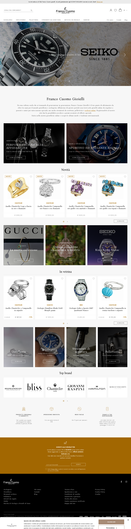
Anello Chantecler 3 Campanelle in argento (18, 306)
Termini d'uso (69, 495)
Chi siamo (110, 17)
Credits (97, 500)
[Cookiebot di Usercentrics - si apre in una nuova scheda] (12, 525)
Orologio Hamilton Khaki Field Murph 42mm (49, 306)
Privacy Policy (54, 466)
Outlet (6, 507)
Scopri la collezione (16, 155)
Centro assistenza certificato (75, 507)
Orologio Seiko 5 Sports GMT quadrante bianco (81, 306)
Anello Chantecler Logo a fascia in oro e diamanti (18, 204)
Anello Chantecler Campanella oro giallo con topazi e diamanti (113, 204)
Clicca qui (100, 2)
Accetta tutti (111, 512)
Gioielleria (8, 17)
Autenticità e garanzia (72, 502)
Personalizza (111, 518)
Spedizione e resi (71, 498)
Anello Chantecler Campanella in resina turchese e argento (112, 306)
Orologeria (21, 17)
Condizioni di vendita (72, 500)
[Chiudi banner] (128, 510)
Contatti (119, 17)
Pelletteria (33, 17)
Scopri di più (120, 218)
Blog (126, 17)
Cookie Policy (100, 498)
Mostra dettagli (29, 525)
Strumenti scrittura (10, 500)
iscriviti (78, 462)
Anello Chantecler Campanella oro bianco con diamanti (49, 204)
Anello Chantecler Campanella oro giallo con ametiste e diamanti (81, 204)
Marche (87, 17)
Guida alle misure (71, 505)
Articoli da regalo (72, 17)
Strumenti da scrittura (51, 17)
